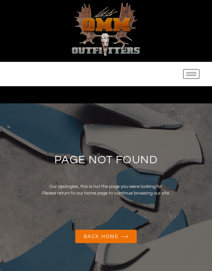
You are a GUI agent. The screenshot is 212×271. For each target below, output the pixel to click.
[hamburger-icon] (191, 74)
